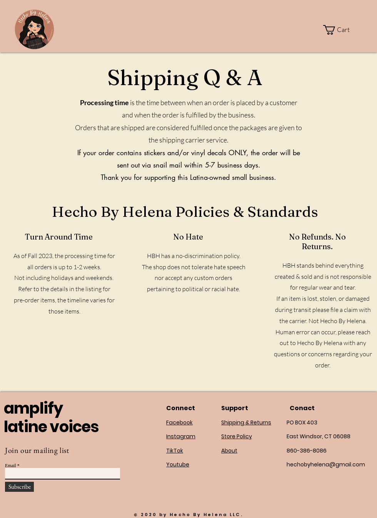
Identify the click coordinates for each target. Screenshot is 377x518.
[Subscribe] (19, 487)
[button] (341, 30)
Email (10, 465)
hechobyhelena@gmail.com (326, 464)
